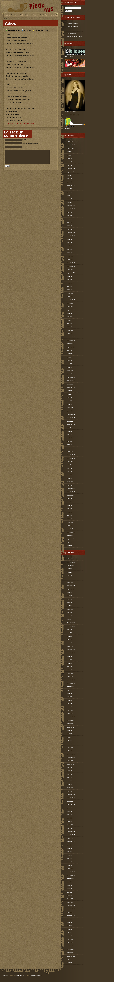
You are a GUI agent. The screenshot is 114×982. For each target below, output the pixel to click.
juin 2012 (69, 508)
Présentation (25, 15)
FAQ (5, 19)
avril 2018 (69, 286)
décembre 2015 (71, 377)
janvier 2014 (70, 451)
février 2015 (70, 407)
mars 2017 (69, 326)
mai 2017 (69, 320)
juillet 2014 (69, 431)
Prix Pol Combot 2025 (72, 23)
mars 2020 (69, 225)
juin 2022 (69, 195)
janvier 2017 (70, 333)
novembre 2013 (71, 458)
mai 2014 (69, 438)
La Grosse (69, 30)
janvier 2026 (70, 141)
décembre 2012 (71, 488)
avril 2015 (69, 401)
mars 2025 (69, 161)
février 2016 (70, 370)
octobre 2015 (70, 384)
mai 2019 (69, 246)
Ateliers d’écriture (11, 15)
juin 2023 (69, 188)
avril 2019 (69, 249)
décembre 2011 (71, 529)
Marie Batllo (40, 30)
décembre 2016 (71, 337)
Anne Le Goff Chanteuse (75, 96)
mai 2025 (69, 158)
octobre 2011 (70, 535)
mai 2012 (69, 512)
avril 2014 (69, 441)
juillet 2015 (69, 390)
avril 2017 (69, 323)
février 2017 (70, 330)
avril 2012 (69, 515)
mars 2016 (69, 367)
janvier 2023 (70, 192)
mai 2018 (69, 283)
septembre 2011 (71, 539)
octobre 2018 (70, 269)
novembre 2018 (71, 266)
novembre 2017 (71, 303)
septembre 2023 (71, 185)
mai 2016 (69, 360)
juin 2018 (69, 279)
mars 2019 (69, 252)
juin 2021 (69, 202)
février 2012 (70, 522)
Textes (35, 15)
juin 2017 (69, 316)
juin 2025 (69, 155)
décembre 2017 (71, 300)
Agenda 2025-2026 (71, 33)
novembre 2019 (71, 236)
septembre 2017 (71, 310)
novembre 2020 (71, 209)
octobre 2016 (70, 343)
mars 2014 (69, 444)
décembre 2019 (71, 232)
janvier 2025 (70, 165)
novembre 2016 (71, 340)
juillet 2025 (69, 151)
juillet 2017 (69, 313)
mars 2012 (69, 518)
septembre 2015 (71, 387)
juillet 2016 (69, 353)
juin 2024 (69, 175)
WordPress (5, 975)
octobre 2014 (70, 421)
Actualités (54, 15)
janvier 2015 (70, 411)
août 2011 (69, 542)
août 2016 (69, 350)
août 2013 (69, 465)
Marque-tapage (75, 63)
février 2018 (70, 293)
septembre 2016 (71, 347)
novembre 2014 (71, 417)
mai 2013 (69, 471)
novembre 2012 (71, 491)
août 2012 (69, 502)
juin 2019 (69, 242)
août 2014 (69, 427)
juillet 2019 (69, 239)
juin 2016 (69, 357)
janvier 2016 (70, 374)
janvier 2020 (70, 229)
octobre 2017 (70, 306)
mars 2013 (69, 478)
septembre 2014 (71, 424)
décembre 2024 (71, 168)
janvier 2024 (70, 182)
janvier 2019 (70, 259)
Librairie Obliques (75, 53)
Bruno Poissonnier (14, 30)
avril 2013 (69, 475)
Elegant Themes (19, 975)
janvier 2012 (70, 525)
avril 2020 (69, 222)
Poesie (46, 30)
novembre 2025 (71, 145)
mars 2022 (69, 199)
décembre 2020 (71, 205)
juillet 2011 (69, 545)
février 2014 (70, 448)
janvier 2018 (70, 296)
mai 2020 (69, 219)
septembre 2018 (71, 273)
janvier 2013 (70, 485)
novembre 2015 (71, 380)
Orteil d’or (44, 15)
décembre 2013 (71, 454)
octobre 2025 (70, 148)
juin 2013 (69, 468)
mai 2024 (69, 178)
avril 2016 (69, 364)
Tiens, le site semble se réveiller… (75, 36)
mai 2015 (69, 397)
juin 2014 (69, 434)
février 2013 (70, 481)
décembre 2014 (71, 414)
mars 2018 (69, 289)
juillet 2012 (69, 505)
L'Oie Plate (75, 123)
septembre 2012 (71, 498)
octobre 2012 (70, 495)
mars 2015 (69, 404)
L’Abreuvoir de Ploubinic (73, 26)
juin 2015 (69, 394)
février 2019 (70, 256)
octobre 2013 (70, 461)
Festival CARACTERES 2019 (72, 115)
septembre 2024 (71, 172)
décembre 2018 (71, 262)
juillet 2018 (69, 276)
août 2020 (69, 212)
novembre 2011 (71, 532)
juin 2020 (69, 215)
